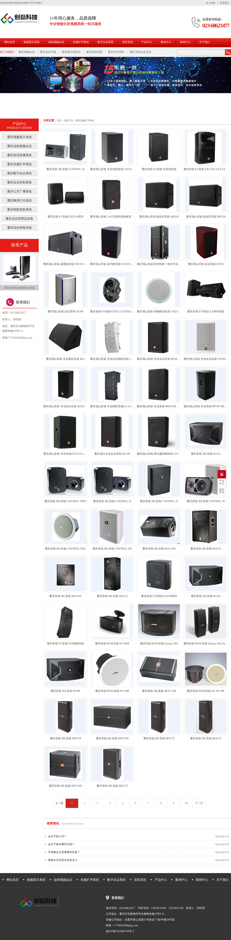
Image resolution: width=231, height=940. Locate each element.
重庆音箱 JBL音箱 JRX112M (159, 548)
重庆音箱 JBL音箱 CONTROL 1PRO (65, 501)
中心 (222, 482)
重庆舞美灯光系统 (19, 200)
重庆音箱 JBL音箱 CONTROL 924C (65, 548)
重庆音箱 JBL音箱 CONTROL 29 (65, 169)
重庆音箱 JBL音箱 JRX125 (112, 596)
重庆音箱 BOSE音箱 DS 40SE (112, 643)
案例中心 (166, 42)
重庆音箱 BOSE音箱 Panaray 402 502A (206, 643)
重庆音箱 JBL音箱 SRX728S (112, 738)
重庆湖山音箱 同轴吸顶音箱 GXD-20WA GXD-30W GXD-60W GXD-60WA (180, 311)
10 (186, 803)
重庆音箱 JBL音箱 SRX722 (206, 738)
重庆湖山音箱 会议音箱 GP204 (206, 264)
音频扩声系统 (81, 42)
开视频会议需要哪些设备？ (64, 852)
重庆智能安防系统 (19, 209)
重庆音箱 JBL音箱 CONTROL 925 (112, 548)
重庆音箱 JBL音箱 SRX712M (159, 691)
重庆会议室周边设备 (19, 218)
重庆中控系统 (116, 52)
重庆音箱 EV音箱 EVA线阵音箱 (65, 643)
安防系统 (127, 42)
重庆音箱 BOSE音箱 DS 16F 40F (205, 691)
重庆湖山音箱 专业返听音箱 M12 (65, 358)
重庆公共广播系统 (19, 191)
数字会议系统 (105, 42)
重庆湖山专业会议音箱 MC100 (112, 453)
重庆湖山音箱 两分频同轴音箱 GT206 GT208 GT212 (167, 453)
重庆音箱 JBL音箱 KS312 (205, 453)
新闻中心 (185, 42)
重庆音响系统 (94, 52)
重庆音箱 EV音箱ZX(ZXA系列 (65, 216)
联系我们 (224, 3)
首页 (59, 120)
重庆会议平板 (48, 52)
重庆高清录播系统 (19, 155)
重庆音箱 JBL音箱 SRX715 (112, 785)
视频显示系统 (31, 42)
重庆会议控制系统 (19, 182)
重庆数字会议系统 (19, 173)
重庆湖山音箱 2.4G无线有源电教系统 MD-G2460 (118, 216)
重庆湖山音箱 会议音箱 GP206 (65, 311)
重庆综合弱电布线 (19, 227)
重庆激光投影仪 (71, 52)
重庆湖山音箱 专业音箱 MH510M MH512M (162, 406)
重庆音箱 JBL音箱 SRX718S (65, 785)
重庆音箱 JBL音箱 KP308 (65, 691)
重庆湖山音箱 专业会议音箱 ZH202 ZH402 (68, 406)
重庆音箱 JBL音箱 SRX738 (65, 738)
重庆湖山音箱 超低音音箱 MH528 (206, 216)
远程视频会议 (56, 42)
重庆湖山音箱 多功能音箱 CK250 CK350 (113, 264)
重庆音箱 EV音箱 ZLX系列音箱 (205, 311)
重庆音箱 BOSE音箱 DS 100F (112, 691)
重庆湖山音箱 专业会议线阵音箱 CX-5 (112, 358)
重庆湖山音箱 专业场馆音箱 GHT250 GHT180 (117, 169)
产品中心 (146, 42)
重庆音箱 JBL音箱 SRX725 (159, 738)
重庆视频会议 (26, 52)
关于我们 (204, 42)
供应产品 (68, 120)
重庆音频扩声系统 (85, 120)
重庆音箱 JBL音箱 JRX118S (65, 596)
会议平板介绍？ (57, 836)
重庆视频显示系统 (19, 137)
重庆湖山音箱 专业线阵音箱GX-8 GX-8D (114, 406)
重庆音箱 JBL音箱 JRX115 (205, 548)
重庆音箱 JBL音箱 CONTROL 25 (159, 501)
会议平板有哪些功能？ (61, 844)
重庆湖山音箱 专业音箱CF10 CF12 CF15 (66, 453)
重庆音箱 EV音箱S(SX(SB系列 (159, 596)
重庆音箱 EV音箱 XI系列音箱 (159, 169)
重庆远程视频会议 (19, 146)
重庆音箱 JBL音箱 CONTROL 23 (112, 501)
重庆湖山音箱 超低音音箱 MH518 (159, 216)
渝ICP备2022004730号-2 (120, 931)
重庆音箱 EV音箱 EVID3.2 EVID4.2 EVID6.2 (116, 311)
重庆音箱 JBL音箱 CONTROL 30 (206, 501)
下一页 (199, 803)
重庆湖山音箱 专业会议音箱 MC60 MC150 (161, 358)
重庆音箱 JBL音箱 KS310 (205, 596)
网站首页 (9, 42)
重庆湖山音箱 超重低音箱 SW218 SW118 (67, 264)
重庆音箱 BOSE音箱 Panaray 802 (159, 643)
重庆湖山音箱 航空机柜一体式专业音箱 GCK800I (166, 264)
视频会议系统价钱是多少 (63, 860)
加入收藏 (210, 3)
